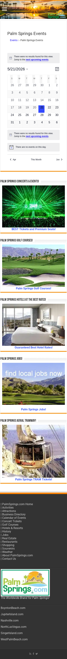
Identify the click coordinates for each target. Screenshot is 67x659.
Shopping (8, 545)
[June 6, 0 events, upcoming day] (57, 124)
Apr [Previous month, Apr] (13, 159)
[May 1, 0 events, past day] (49, 86)
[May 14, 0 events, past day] (42, 101)
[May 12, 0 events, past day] (27, 101)
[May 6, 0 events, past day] (34, 94)
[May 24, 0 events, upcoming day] (12, 116)
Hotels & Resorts (12, 528)
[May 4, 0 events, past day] (19, 94)
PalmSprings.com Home (17, 504)
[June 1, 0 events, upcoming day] (19, 124)
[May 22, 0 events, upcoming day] (49, 109)
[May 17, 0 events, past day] (12, 109)
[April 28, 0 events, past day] (27, 86)
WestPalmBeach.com (14, 639)
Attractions (9, 511)
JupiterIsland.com (12, 614)
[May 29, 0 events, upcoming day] (49, 116)
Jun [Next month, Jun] (59, 159)
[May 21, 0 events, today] (42, 109)
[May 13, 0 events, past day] (34, 101)
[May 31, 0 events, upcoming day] (12, 124)
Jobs (5, 535)
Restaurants (9, 541)
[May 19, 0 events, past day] (27, 109)
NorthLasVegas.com (13, 626)
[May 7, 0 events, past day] (42, 94)
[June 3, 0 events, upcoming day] (34, 124)
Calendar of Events (14, 518)
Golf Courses (10, 524)
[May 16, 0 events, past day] (57, 101)
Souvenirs (8, 548)
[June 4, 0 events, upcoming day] (42, 124)
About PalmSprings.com (17, 555)
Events (14, 40)
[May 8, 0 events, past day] (49, 94)
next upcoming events (37, 59)
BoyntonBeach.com (13, 608)
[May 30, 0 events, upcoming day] (57, 116)
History (6, 531)
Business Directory (14, 514)
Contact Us (9, 558)
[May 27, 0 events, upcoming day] (34, 116)
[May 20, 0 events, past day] (34, 109)
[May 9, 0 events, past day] (57, 94)
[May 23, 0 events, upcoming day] (57, 109)
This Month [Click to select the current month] (36, 159)
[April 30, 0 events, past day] (42, 86)
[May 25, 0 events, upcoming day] (19, 116)
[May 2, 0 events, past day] (57, 86)
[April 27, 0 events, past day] (19, 86)
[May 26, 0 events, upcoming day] (27, 116)
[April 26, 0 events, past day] (12, 86)
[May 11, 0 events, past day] (19, 101)
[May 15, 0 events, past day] (49, 101)
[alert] (33, 58)
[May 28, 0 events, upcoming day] (42, 116)
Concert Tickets (12, 521)
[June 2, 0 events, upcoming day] (27, 124)
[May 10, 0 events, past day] (12, 101)
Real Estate (9, 538)
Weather (7, 552)
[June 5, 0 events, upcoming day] (49, 124)
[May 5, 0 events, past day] (27, 94)
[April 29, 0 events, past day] (34, 86)
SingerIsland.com (12, 633)
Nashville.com (10, 620)
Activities (8, 507)
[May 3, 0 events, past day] (12, 94)
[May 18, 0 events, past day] (19, 109)
